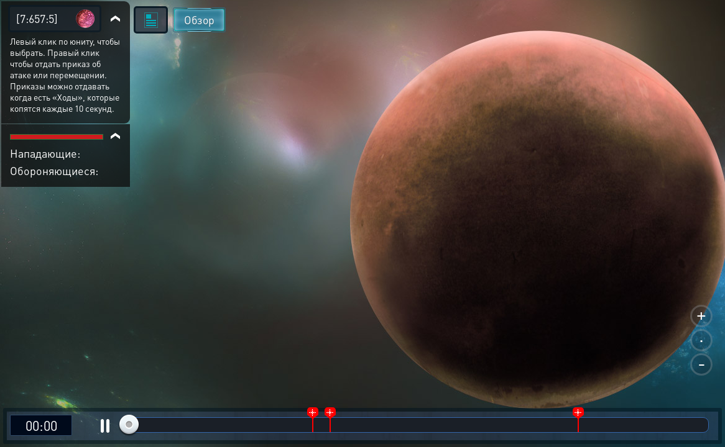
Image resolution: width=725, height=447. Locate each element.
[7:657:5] (37, 18)
